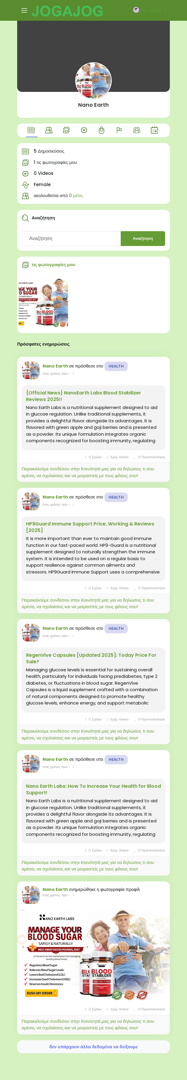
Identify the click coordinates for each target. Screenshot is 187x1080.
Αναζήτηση (143, 238)
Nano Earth (93, 104)
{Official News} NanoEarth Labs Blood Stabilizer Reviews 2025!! (83, 396)
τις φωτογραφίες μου (53, 264)
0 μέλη (75, 195)
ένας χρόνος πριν (55, 373)
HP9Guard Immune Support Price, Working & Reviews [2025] (90, 527)
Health (116, 366)
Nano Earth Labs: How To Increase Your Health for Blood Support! (93, 789)
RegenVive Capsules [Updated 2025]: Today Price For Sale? (91, 658)
